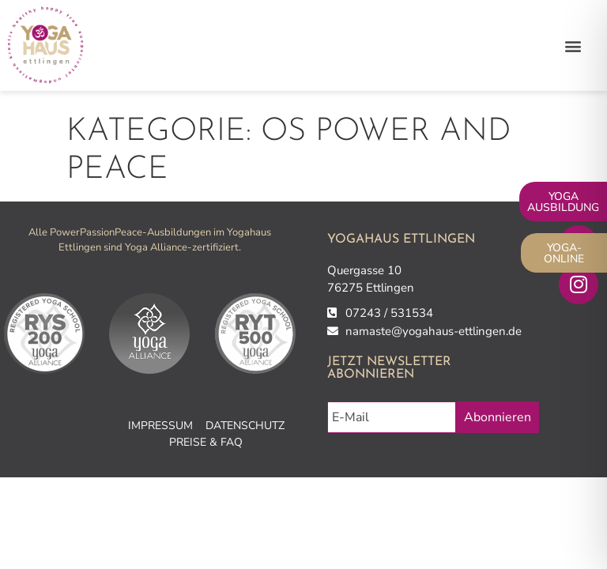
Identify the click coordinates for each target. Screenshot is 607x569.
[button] (573, 45)
